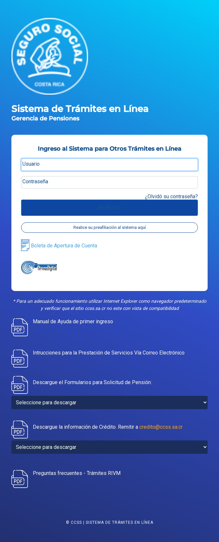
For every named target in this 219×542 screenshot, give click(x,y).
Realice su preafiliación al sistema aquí (109, 227)
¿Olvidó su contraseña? (171, 196)
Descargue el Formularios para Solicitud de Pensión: (92, 382)
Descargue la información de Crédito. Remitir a (108, 427)
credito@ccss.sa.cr (161, 427)
